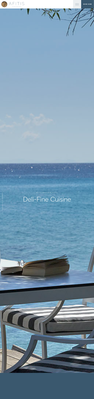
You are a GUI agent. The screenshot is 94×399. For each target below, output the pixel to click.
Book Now (87, 4)
